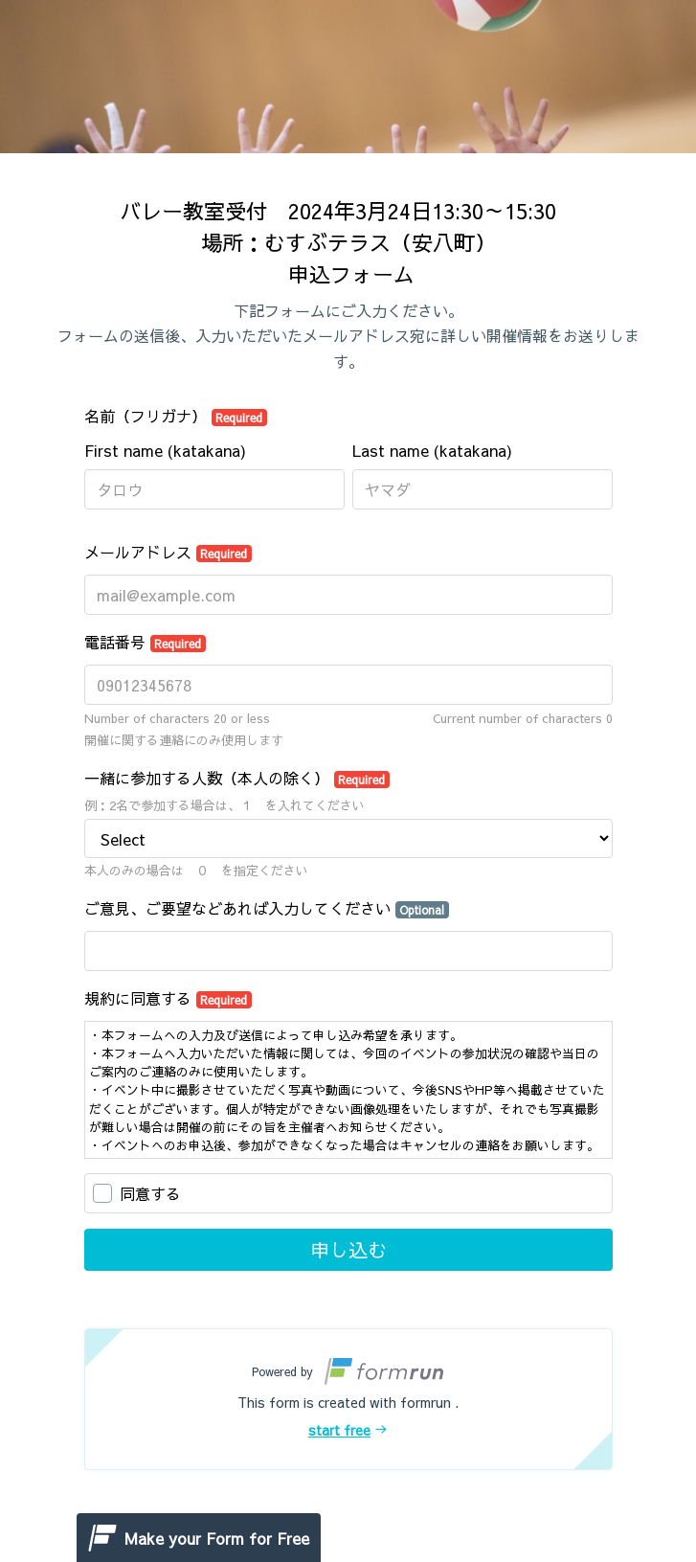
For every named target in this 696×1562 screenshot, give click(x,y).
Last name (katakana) (432, 450)
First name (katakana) (165, 450)
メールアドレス (168, 551)
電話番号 (145, 641)
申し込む (348, 1249)
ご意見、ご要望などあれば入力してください (267, 907)
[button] (348, 1399)
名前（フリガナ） (176, 415)
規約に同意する (168, 997)
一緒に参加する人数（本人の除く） (237, 777)
